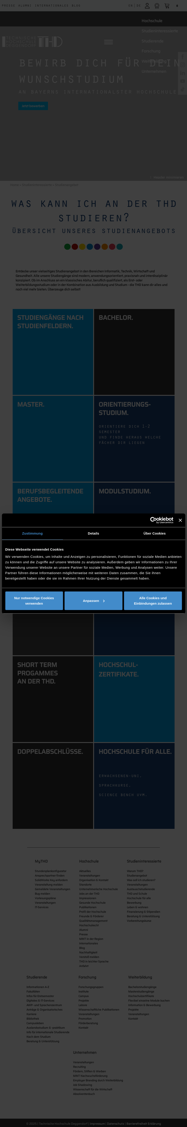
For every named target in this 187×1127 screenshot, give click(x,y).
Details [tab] (93, 533)
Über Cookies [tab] (155, 533)
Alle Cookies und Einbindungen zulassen (153, 600)
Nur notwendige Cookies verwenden (34, 600)
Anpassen (93, 600)
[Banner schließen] (180, 520)
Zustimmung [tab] (32, 533)
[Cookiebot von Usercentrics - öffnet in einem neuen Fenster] (153, 520)
